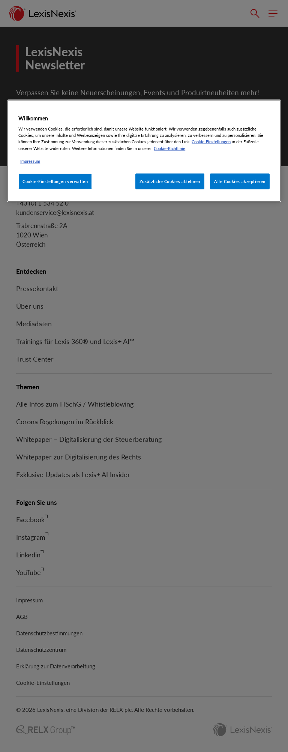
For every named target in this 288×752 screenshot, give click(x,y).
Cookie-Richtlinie (169, 148)
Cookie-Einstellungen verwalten (55, 181)
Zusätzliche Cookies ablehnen (170, 181)
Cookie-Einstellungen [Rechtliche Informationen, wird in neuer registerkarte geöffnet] (211, 141)
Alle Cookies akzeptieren (240, 181)
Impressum (30, 160)
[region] (144, 150)
